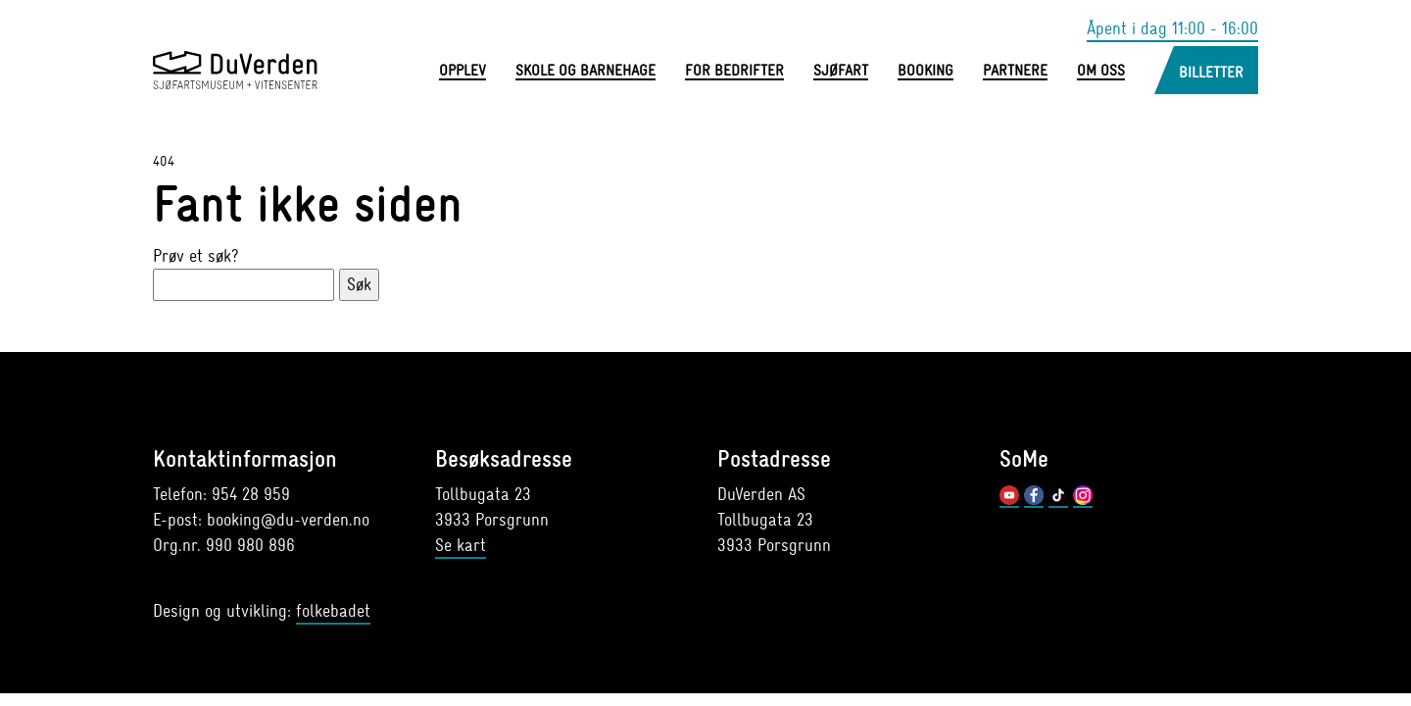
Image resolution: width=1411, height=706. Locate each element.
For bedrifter (734, 71)
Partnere (1015, 71)
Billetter (1211, 72)
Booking (925, 71)
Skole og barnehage (585, 71)
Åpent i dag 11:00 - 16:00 (1172, 29)
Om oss (1101, 71)
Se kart (460, 545)
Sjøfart (840, 71)
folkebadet (333, 611)
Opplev (462, 71)
